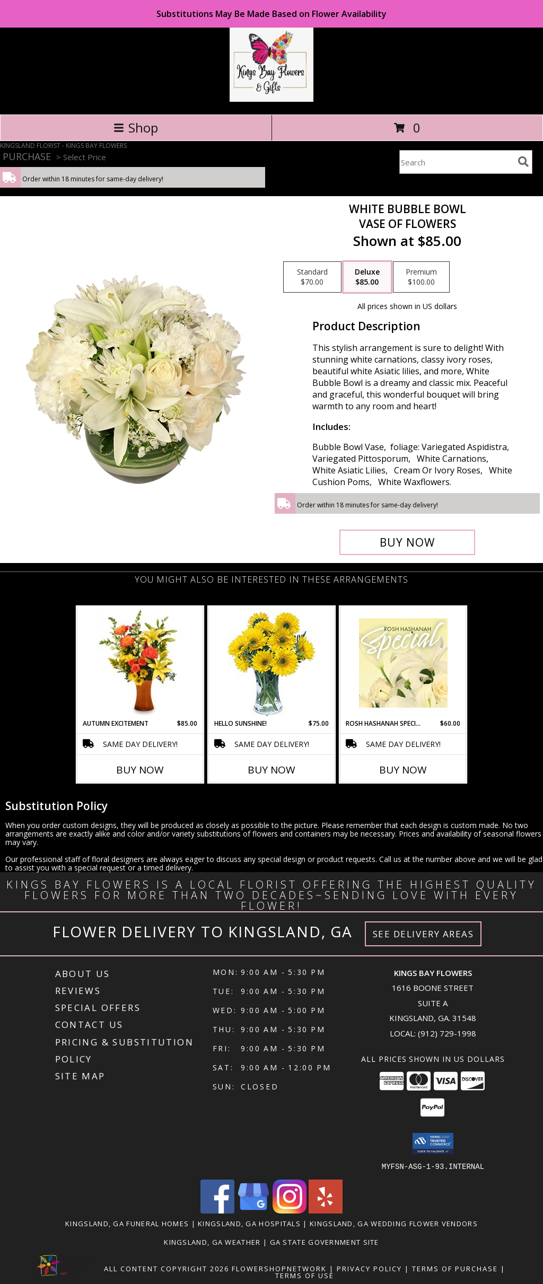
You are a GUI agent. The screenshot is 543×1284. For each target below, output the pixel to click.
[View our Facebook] (217, 1210)
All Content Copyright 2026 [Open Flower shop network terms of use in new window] (166, 1268)
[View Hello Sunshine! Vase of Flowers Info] (271, 663)
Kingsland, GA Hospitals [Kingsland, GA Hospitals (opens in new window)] (249, 1223)
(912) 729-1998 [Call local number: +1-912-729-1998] (447, 1033)
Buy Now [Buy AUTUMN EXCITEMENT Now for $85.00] (140, 770)
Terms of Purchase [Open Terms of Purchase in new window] (455, 1268)
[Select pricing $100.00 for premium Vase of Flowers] (421, 277)
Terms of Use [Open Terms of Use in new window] (304, 1275)
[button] (433, 1143)
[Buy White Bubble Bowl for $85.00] (407, 542)
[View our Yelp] (326, 1210)
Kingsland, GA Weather (212, 1241)
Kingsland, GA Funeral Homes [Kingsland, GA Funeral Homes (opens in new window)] (127, 1223)
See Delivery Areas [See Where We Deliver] (423, 934)
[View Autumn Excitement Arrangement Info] (140, 662)
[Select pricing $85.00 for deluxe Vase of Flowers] (367, 277)
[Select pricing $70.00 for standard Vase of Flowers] (312, 277)
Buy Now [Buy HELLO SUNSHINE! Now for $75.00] (271, 770)
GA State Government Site (324, 1241)
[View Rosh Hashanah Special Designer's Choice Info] (403, 662)
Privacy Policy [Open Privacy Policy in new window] (369, 1268)
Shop (135, 127)
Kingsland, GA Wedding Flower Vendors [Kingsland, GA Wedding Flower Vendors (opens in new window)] (394, 1223)
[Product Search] (456, 162)
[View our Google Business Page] (253, 1210)
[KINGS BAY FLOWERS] (271, 99)
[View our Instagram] (289, 1210)
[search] (523, 162)
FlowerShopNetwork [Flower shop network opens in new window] (279, 1268)
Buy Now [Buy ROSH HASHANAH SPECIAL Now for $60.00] (403, 770)
